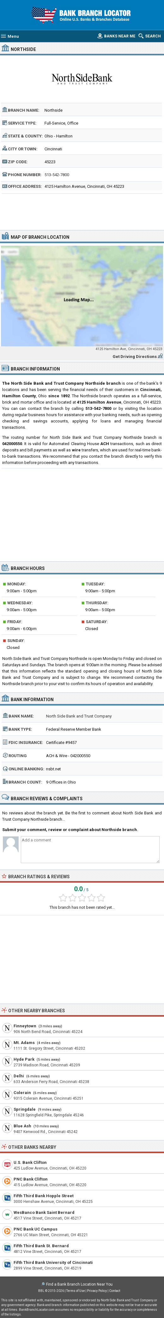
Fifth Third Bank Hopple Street (43, 1195)
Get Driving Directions (135, 356)
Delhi (19, 1076)
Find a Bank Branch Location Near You (79, 1284)
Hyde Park (24, 1059)
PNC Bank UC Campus (35, 1229)
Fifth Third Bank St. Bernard (41, 1245)
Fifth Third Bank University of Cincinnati (53, 1262)
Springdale (25, 1109)
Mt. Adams (24, 1042)
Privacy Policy (97, 1291)
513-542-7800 (56, 174)
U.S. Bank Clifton (30, 1162)
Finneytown (25, 1026)
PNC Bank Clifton (31, 1179)
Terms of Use (75, 1291)
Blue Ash (22, 1126)
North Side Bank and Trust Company (79, 716)
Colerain (22, 1092)
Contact (114, 1291)
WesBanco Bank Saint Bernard (44, 1212)
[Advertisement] (82, 211)
